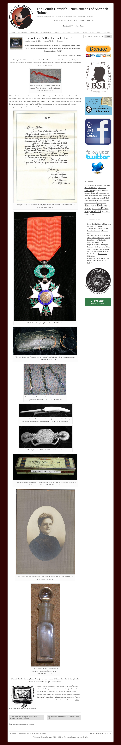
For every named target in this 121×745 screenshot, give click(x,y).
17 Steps (87, 185)
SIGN (108, 206)
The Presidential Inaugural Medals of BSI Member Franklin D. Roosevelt (24, 717)
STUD (86, 209)
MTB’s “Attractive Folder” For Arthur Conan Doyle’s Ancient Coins (98, 231)
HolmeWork (95, 195)
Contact (107, 32)
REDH (100, 203)
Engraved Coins (102, 193)
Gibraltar (90, 195)
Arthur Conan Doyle (104, 185)
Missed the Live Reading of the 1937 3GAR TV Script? (98, 261)
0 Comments (59, 41)
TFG (89, 209)
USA (98, 211)
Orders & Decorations (29, 708)
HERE (77, 700)
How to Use (22, 32)
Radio (97, 203)
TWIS (99, 209)
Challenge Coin (97, 188)
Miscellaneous (95, 198)
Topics (56, 32)
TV (96, 209)
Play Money (93, 203)
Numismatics (46, 32)
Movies (102, 198)
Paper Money (102, 200)
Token (93, 209)
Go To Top (107, 733)
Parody (107, 200)
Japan (109, 195)
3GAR (92, 185)
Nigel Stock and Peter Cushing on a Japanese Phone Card (63, 717)
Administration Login (96, 733)
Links (85, 32)
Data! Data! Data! (103, 191)
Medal (87, 198)
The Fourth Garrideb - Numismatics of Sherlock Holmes (72, 11)
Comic (96, 191)
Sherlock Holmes (96, 205)
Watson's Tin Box (89, 214)
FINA (107, 193)
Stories (77, 32)
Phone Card (87, 203)
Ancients (97, 185)
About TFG (34, 32)
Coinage (89, 190)
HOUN (100, 195)
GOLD (19, 708)
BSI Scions (89, 188)
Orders (86, 200)
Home (13, 32)
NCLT (106, 198)
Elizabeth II (94, 193)
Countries (66, 32)
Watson (108, 212)
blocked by (97, 302)
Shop (92, 32)
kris (88, 224)
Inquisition (104, 195)
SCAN (104, 203)
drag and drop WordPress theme (36, 733)
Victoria (104, 212)
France (86, 195)
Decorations (87, 193)
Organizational (93, 200)
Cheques (104, 188)
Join (98, 32)
